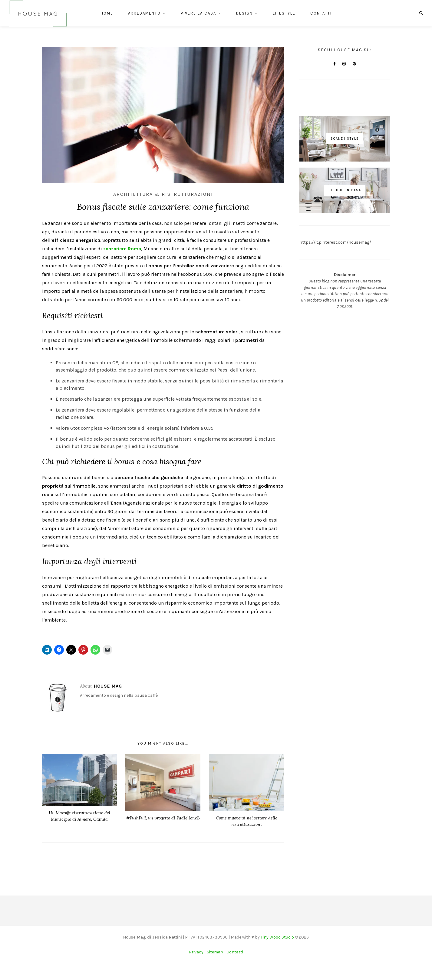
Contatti (321, 14)
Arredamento (144, 14)
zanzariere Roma (122, 249)
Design (244, 14)
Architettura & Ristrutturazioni (163, 194)
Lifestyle (284, 14)
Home (107, 14)
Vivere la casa (198, 14)
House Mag (108, 686)
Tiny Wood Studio (277, 937)
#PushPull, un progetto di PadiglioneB (163, 818)
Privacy (196, 952)
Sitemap (215, 952)
